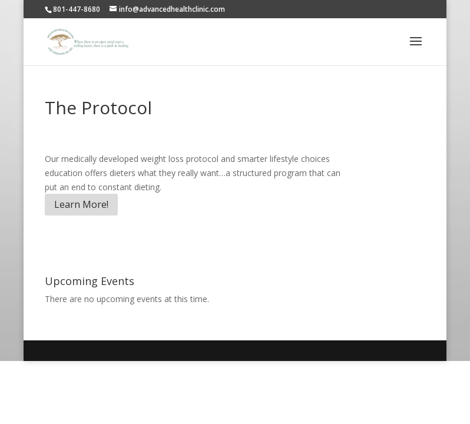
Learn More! (81, 204)
